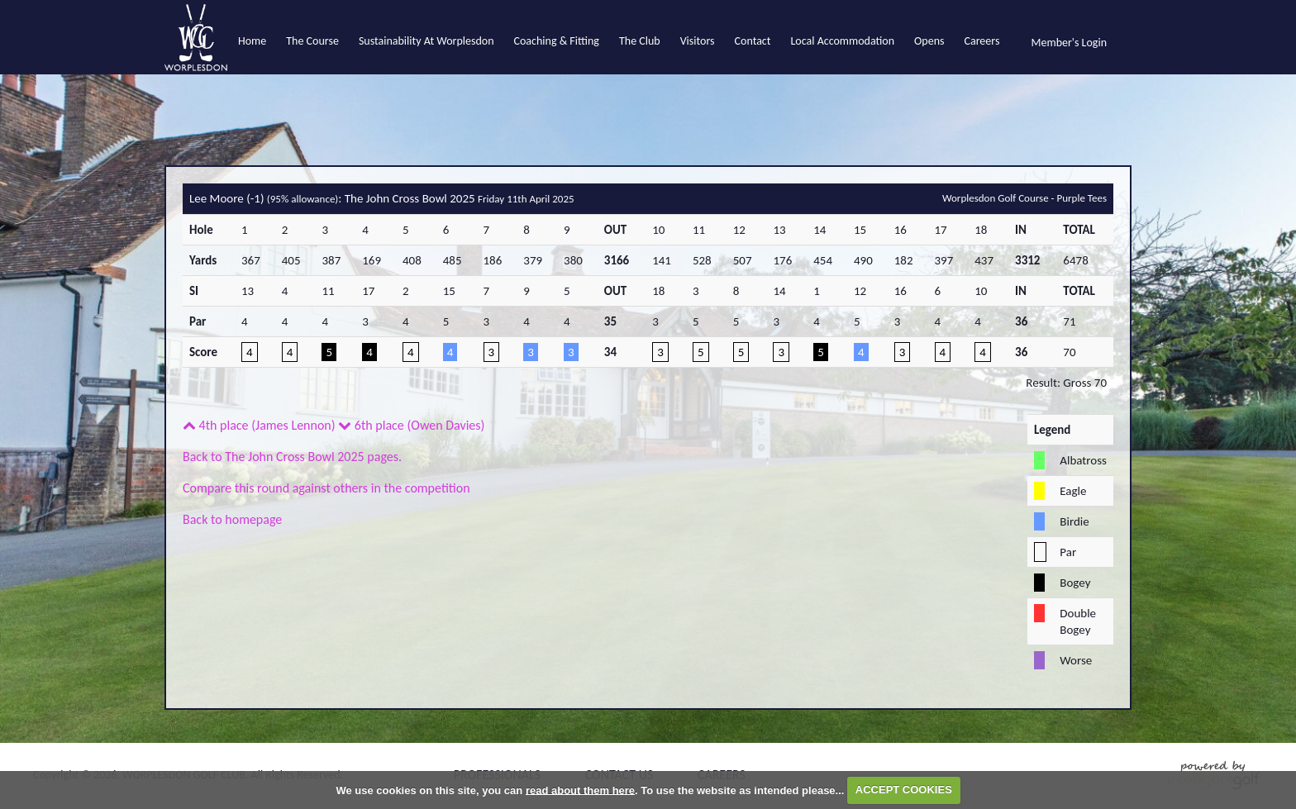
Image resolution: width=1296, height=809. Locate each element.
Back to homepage (232, 519)
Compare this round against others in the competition (326, 488)
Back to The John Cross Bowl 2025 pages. (292, 456)
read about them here (580, 789)
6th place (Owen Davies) (411, 425)
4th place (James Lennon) (259, 425)
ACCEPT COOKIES (903, 789)
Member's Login (1069, 43)
